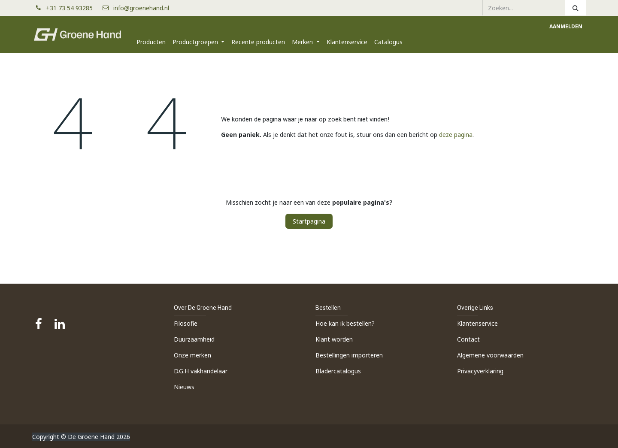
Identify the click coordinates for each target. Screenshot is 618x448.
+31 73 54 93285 (73, 8)
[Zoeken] (575, 7)
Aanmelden (565, 26)
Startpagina (309, 221)
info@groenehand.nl (141, 8)
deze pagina (456, 134)
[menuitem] (151, 42)
